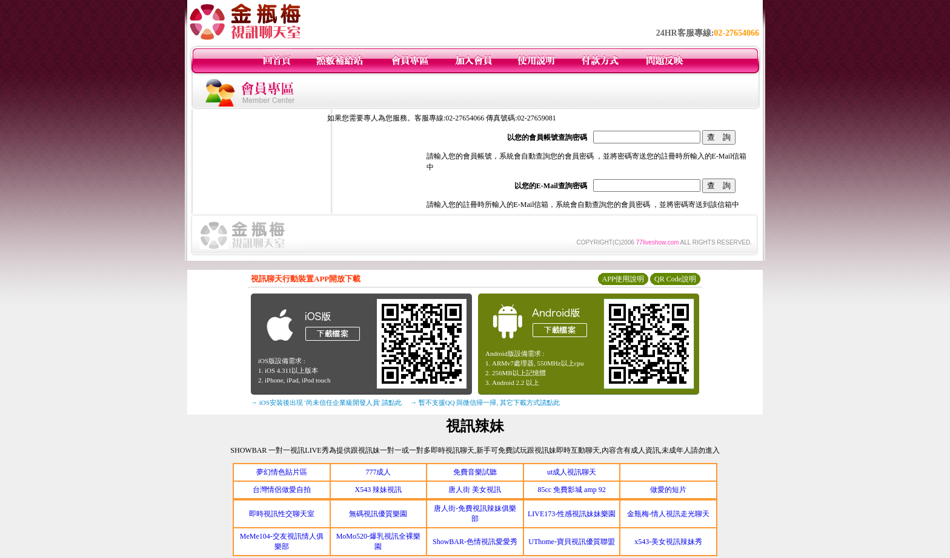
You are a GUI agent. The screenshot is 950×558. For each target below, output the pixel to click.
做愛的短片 (668, 489)
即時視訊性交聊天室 (281, 514)
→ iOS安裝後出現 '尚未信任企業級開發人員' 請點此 (326, 402)
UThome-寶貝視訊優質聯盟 (571, 541)
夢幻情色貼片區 (281, 472)
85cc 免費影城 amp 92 (571, 489)
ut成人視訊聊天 (571, 472)
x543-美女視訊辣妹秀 (668, 541)
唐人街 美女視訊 (474, 489)
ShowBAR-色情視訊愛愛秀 (475, 541)
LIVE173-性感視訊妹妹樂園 (572, 514)
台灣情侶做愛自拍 (282, 489)
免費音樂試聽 (475, 472)
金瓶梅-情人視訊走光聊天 (668, 514)
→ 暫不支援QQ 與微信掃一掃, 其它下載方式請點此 (485, 402)
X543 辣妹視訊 (378, 489)
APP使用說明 (623, 279)
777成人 (378, 472)
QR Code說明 (675, 279)
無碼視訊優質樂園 (378, 514)
